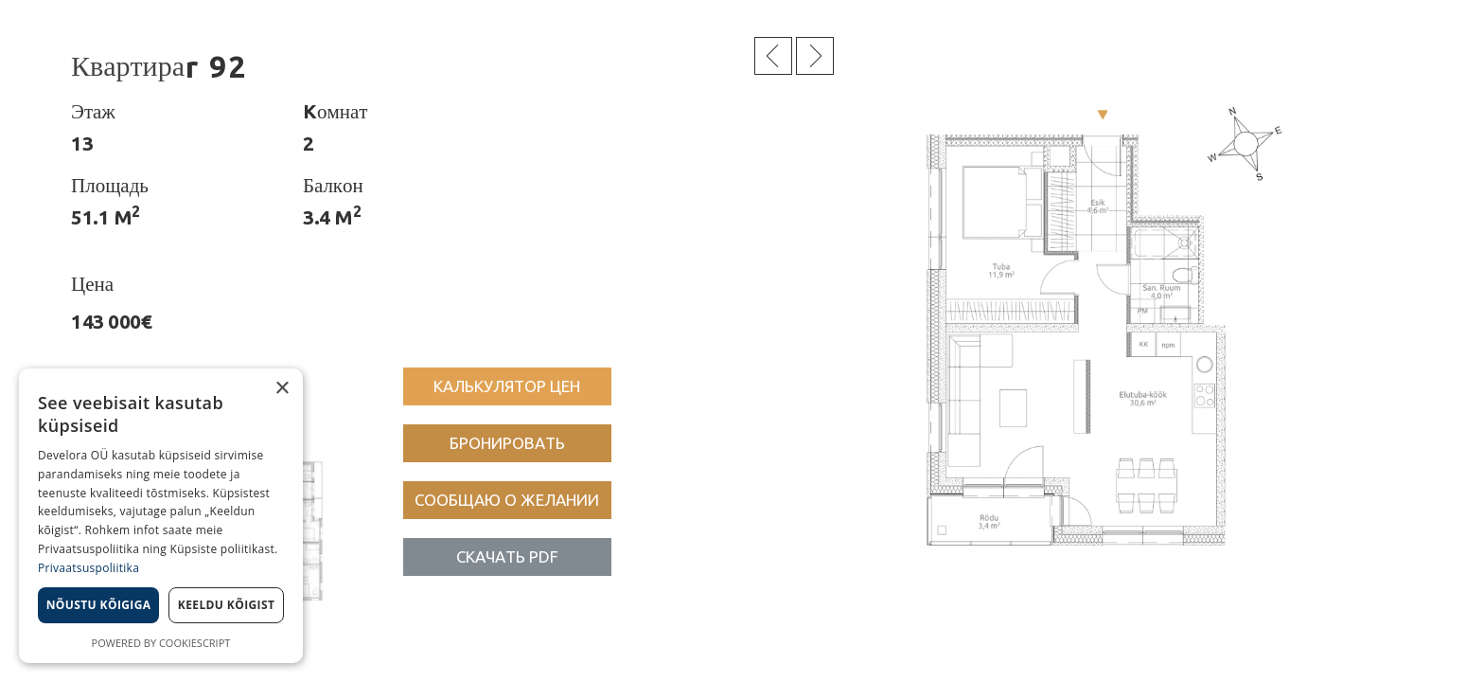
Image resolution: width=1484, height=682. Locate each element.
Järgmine (815, 56)
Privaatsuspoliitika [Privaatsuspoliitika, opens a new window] (88, 568)
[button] (507, 386)
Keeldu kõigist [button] (226, 605)
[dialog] (161, 515)
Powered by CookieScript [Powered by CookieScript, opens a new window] (161, 643)
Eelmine (773, 56)
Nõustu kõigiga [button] (98, 605)
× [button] (281, 389)
